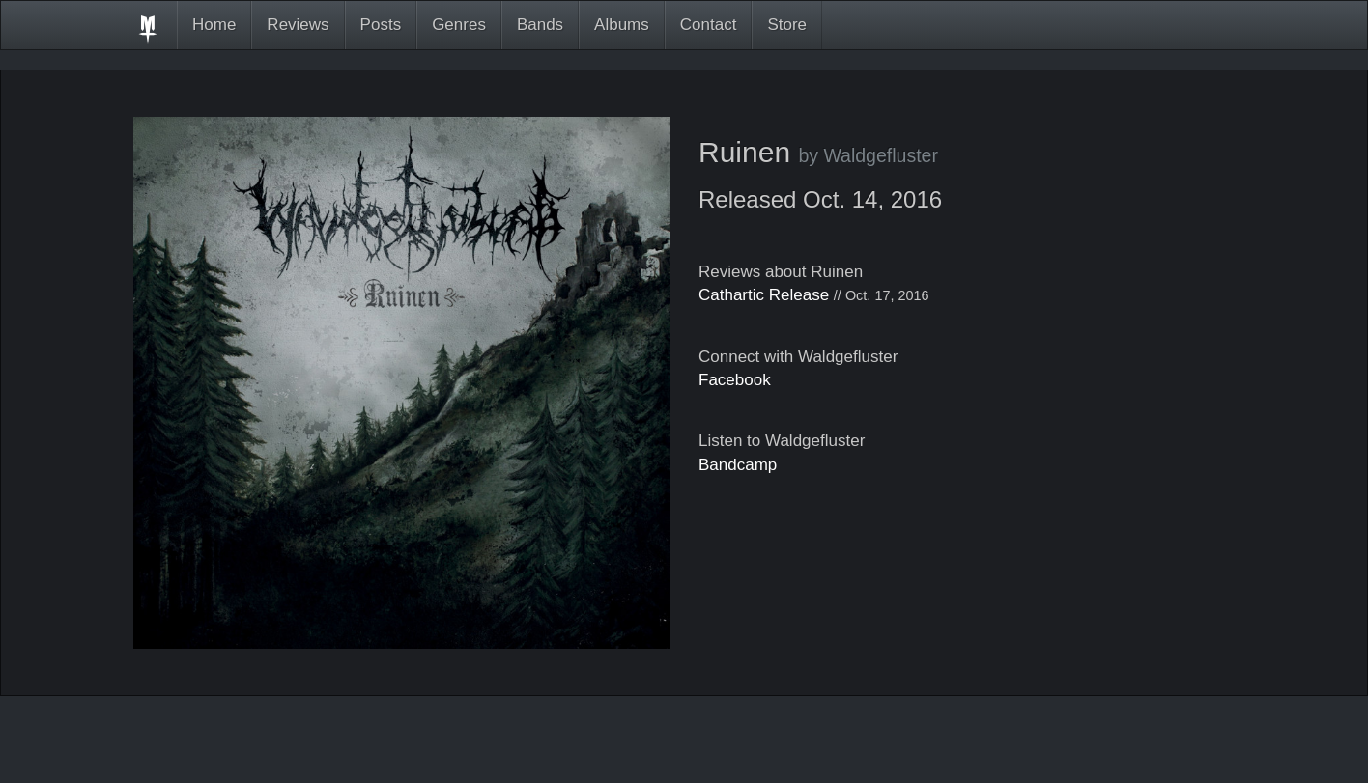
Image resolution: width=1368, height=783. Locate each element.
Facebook (734, 380)
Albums (621, 24)
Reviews (297, 24)
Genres (459, 24)
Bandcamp (737, 465)
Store (787, 24)
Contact (708, 24)
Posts (381, 24)
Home (214, 24)
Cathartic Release (763, 295)
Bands (540, 24)
